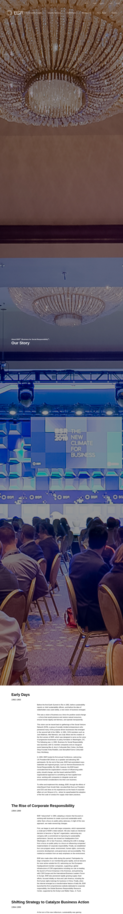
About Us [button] (103, 3)
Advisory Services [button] (55, 13)
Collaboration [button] (72, 13)
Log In (110, 3)
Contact (117, 3)
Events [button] (115, 13)
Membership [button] (87, 13)
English (95, 3)
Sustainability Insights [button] (35, 13)
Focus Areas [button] (102, 13)
